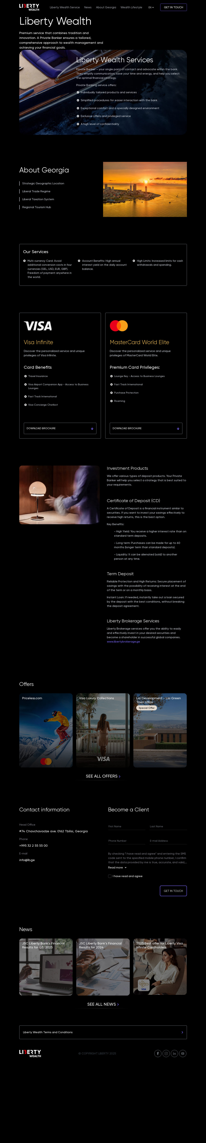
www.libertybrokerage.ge (123, 722)
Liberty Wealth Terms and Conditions (103, 1113)
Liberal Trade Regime (36, 271)
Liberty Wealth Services (114, 140)
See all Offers (103, 856)
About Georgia (106, 7)
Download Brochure (60, 509)
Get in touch (173, 7)
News (88, 7)
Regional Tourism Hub (36, 287)
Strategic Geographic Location (43, 264)
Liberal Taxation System (38, 279)
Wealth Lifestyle (131, 7)
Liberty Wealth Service (65, 7)
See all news (103, 1084)
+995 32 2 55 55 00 (33, 926)
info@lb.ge (27, 940)
